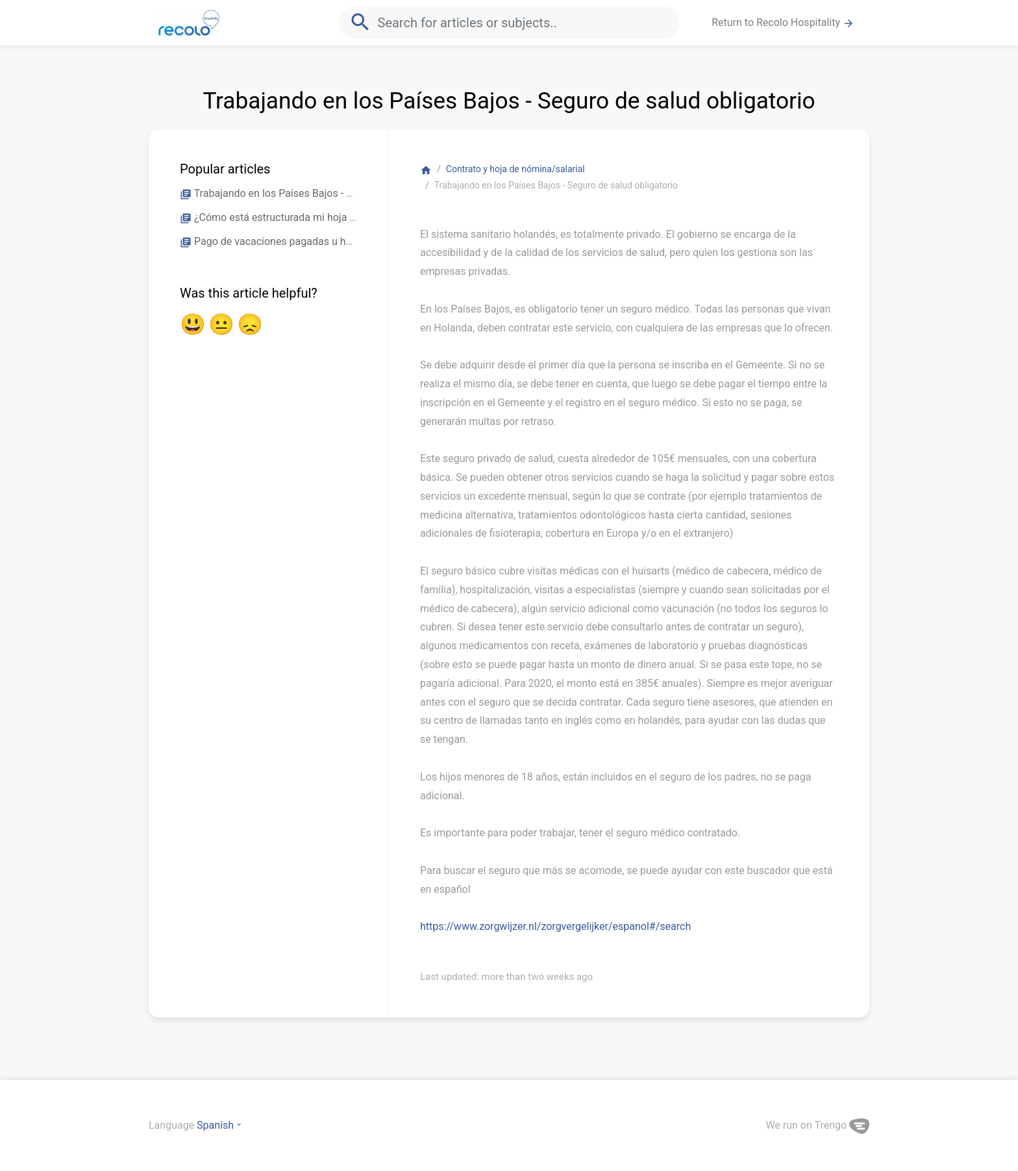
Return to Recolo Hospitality (783, 22)
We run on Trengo (817, 1125)
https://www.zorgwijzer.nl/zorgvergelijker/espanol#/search (555, 926)
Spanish (215, 1125)
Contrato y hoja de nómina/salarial (515, 169)
